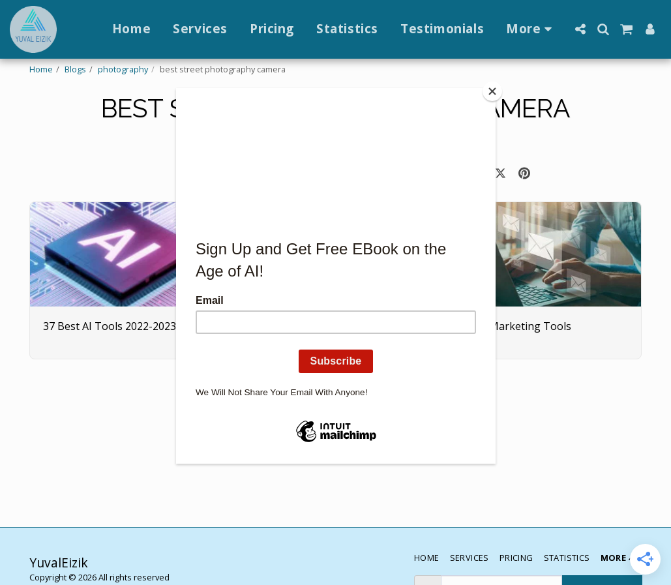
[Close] (492, 91)
